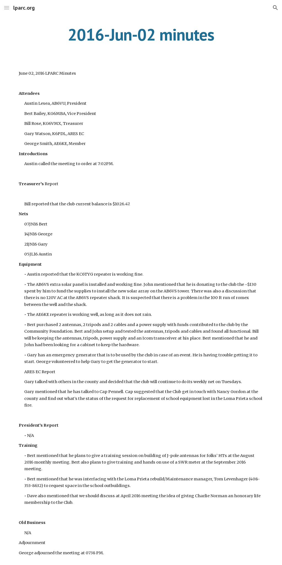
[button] (6, 7)
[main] (141, 34)
